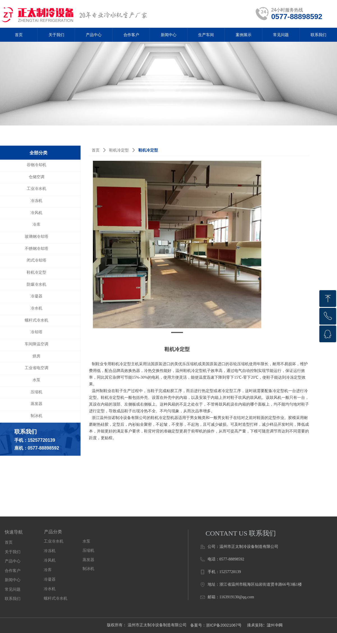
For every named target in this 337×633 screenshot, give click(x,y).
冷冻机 (50, 551)
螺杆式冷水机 (55, 598)
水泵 (86, 541)
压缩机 (88, 550)
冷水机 (50, 589)
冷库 (48, 570)
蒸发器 (88, 560)
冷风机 (50, 560)
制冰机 (88, 569)
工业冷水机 (53, 541)
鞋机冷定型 (119, 150)
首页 (96, 150)
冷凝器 (50, 579)
